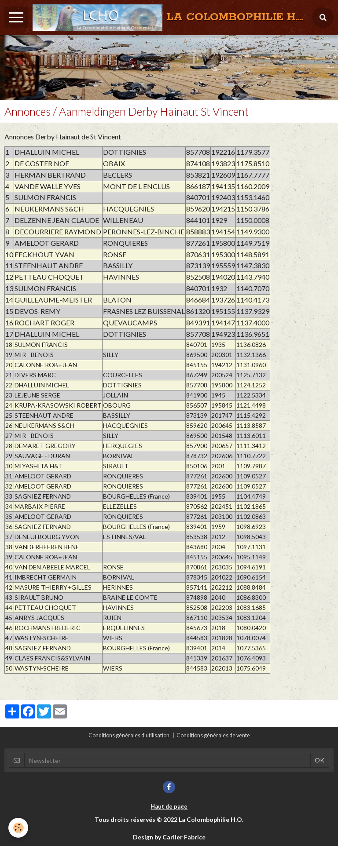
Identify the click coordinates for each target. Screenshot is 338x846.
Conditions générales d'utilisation (128, 735)
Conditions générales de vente (213, 735)
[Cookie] (19, 828)
